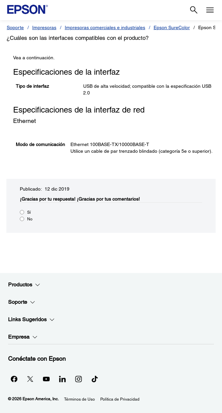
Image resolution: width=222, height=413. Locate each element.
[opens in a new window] (95, 379)
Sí (29, 212)
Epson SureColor (172, 27)
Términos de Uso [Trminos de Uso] (79, 399)
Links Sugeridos (31, 319)
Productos (24, 284)
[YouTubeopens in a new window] (46, 379)
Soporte (15, 27)
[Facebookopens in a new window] (14, 379)
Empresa (23, 337)
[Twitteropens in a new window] (30, 379)
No (30, 219)
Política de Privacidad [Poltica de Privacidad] (120, 399)
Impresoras (44, 27)
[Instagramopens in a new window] (78, 379)
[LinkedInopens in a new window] (62, 379)
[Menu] (210, 10)
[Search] (193, 10)
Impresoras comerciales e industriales (105, 27)
